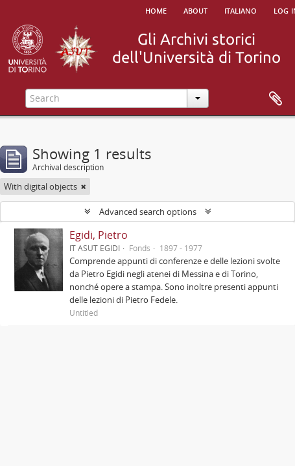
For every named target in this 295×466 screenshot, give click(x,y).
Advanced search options (147, 211)
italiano (240, 10)
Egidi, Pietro (98, 235)
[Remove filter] (83, 186)
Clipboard (275, 99)
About (195, 10)
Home (156, 10)
